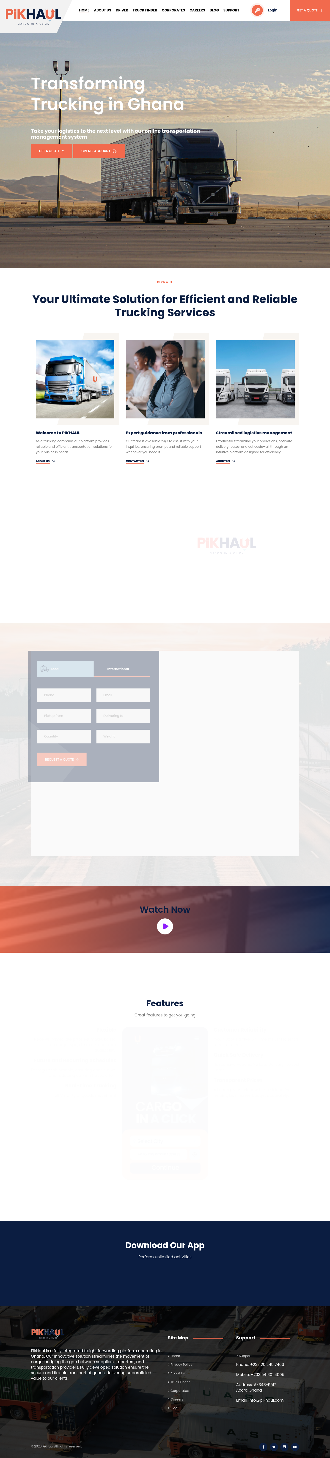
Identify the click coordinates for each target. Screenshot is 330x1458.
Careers (197, 10)
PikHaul (47, 1446)
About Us (102, 10)
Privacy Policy (181, 1364)
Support (231, 10)
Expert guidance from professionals (164, 433)
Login (264, 10)
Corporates (173, 10)
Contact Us (137, 461)
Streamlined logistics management (254, 433)
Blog (214, 10)
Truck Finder (145, 10)
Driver (122, 10)
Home (84, 10)
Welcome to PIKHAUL (58, 433)
